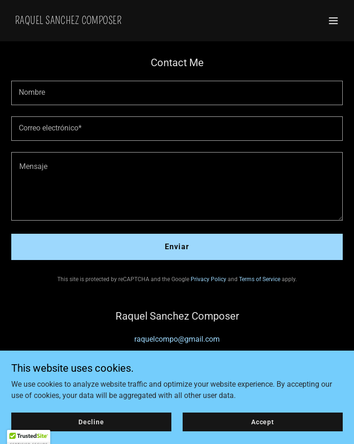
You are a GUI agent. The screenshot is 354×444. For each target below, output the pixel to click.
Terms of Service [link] (259, 279)
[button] (333, 20)
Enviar (177, 246)
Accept (262, 434)
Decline (91, 434)
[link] (68, 21)
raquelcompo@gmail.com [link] (177, 339)
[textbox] (177, 93)
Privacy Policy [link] (208, 279)
